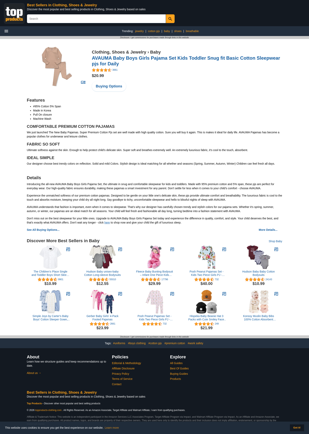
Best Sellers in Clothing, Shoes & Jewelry (62, 5)
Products (175, 378)
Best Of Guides (179, 368)
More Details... (268, 229)
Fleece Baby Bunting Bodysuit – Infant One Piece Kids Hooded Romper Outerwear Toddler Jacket (154, 273)
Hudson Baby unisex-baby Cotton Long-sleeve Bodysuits (102, 273)
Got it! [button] (297, 427)
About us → (34, 373)
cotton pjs (154, 31)
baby (167, 31)
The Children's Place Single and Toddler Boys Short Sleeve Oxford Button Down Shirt (50, 273)
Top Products (35, 403)
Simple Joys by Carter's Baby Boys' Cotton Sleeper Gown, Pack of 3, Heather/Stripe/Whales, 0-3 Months (50, 317)
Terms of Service (122, 378)
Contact (116, 384)
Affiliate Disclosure (123, 368)
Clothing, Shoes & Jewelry (119, 52)
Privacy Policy (120, 373)
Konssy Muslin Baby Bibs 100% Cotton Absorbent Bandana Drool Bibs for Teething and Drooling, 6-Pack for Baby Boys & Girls (258, 317)
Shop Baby (275, 241)
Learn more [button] (112, 427)
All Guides (176, 363)
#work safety (195, 343)
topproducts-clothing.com (48, 410)
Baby (155, 52)
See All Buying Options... (43, 229)
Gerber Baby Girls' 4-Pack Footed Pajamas (102, 317)
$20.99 (98, 75)
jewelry (139, 31)
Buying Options (109, 86)
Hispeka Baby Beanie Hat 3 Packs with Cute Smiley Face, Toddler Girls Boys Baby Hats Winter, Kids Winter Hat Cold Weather (206, 317)
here (107, 222)
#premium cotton (174, 343)
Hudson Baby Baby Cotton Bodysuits (258, 273)
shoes (177, 31)
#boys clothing (137, 343)
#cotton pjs (155, 343)
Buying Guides (179, 373)
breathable (192, 31)
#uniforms (119, 343)
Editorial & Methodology (126, 363)
